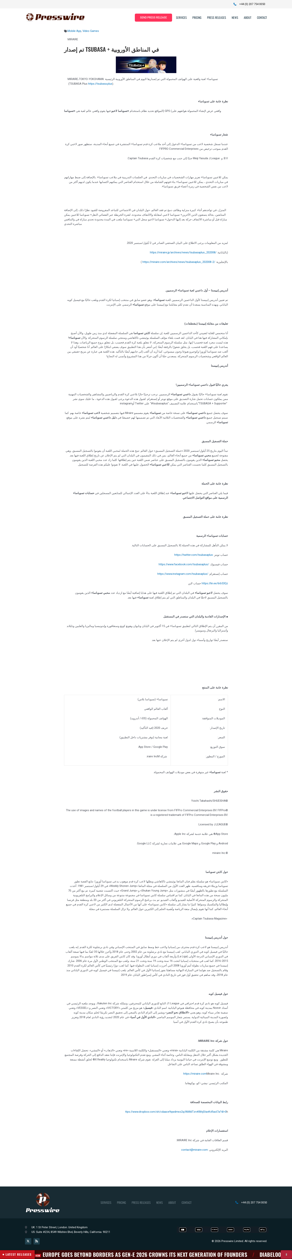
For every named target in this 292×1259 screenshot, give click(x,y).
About (247, 17)
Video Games (90, 31)
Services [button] (181, 17)
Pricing (196, 17)
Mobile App (74, 31)
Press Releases (216, 17)
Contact (262, 17)
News (235, 17)
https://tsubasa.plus (100, 83)
